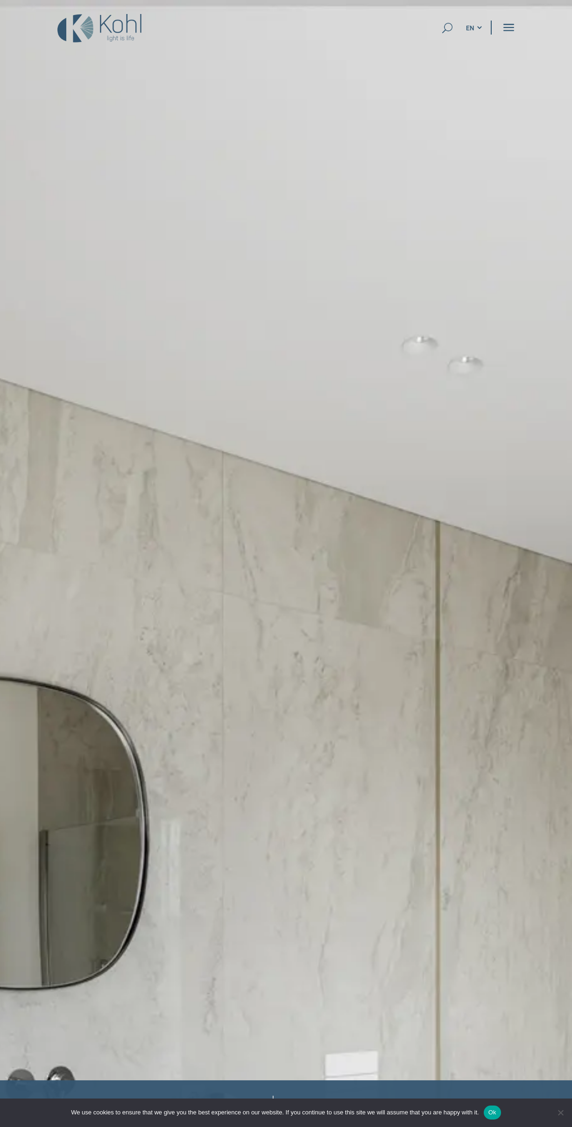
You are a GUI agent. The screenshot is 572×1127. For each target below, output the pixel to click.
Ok (492, 1112)
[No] (560, 1112)
